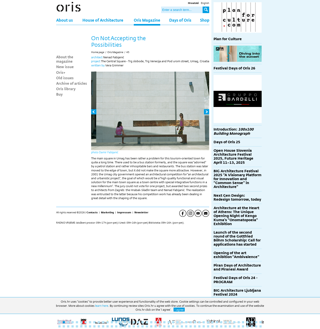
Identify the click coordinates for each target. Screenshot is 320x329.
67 (142, 326)
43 (243, 322)
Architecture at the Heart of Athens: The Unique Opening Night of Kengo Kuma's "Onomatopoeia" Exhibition (236, 216)
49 (64, 326)
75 (177, 326)
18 (134, 322)
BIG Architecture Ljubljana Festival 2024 (237, 292)
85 (221, 326)
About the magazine (64, 59)
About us (64, 20)
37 (217, 322)
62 (121, 326)
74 (173, 326)
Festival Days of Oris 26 (234, 68)
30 (186, 322)
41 (234, 322)
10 (99, 322)
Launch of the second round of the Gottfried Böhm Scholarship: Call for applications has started (237, 238)
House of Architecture (102, 20)
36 (212, 322)
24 (160, 322)
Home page (97, 52)
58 (103, 326)
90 (243, 326)
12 (107, 322)
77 (186, 326)
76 (182, 326)
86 (225, 326)
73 (169, 326)
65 (134, 326)
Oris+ (60, 72)
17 (129, 322)
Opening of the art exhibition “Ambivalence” (236, 255)
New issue (65, 66)
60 (112, 326)
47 (260, 322)
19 (138, 322)
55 (90, 326)
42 (239, 322)
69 (151, 326)
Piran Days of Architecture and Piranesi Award (237, 267)
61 (116, 326)
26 (169, 322)
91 (247, 326)
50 (68, 326)
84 (217, 326)
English (205, 3)
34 (204, 322)
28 (177, 322)
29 (182, 322)
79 (195, 326)
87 (230, 326)
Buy (59, 94)
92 (252, 326)
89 (239, 326)
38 (221, 322)
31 (191, 322)
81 (204, 326)
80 (199, 326)
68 (147, 326)
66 (138, 326)
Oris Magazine (147, 20)
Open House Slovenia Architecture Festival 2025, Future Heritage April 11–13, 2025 (233, 156)
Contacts (92, 212)
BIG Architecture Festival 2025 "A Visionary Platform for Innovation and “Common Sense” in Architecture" (237, 179)
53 (81, 326)
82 (208, 326)
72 (164, 326)
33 (199, 322)
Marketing (107, 212)
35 (208, 322)
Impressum (124, 212)
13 (112, 322)
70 (156, 326)
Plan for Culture (228, 39)
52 (77, 326)
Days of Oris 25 (227, 142)
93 (256, 326)
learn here (101, 306)
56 (94, 326)
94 (260, 326)
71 (160, 326)
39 (225, 322)
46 (256, 322)
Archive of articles (71, 83)
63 (125, 326)
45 (127, 52)
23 (156, 322)
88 (234, 326)
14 (116, 322)
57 (99, 326)
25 (164, 322)
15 (121, 322)
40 (230, 322)
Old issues (65, 77)
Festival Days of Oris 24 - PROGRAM (235, 280)
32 (195, 322)
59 (107, 326)
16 (125, 322)
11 (103, 322)
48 (59, 326)
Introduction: (234, 131)
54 (86, 326)
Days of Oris (180, 20)
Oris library (66, 88)
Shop (204, 20)
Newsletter (141, 212)
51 (72, 326)
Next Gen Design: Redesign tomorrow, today (237, 197)
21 (147, 322)
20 (142, 322)
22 (151, 322)
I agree (179, 310)
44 (247, 322)
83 (212, 326)
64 (129, 326)
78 (191, 326)
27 (173, 322)
